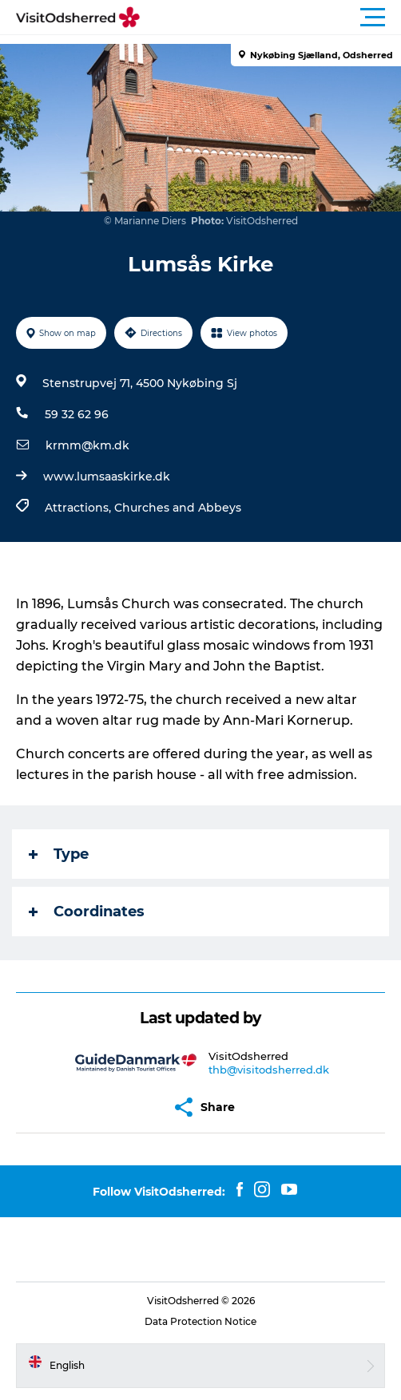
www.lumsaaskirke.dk (106, 476)
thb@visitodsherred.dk (268, 1069)
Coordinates (87, 911)
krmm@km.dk (87, 445)
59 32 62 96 (77, 414)
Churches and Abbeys (177, 507)
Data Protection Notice (200, 1321)
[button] (272, 17)
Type (59, 854)
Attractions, (79, 507)
